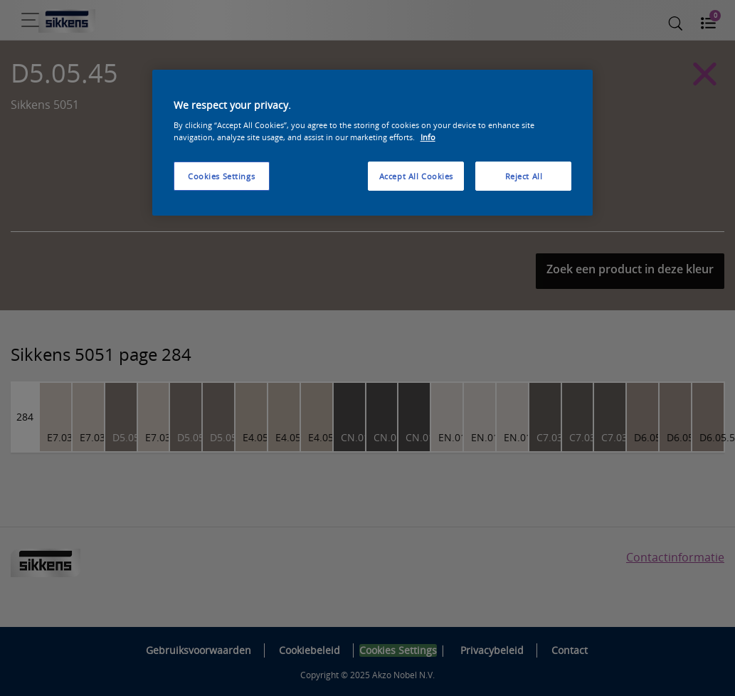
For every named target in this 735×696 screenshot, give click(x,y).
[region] (372, 143)
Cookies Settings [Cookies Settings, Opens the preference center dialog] (221, 176)
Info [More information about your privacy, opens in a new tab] (428, 137)
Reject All (524, 176)
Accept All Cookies (416, 176)
